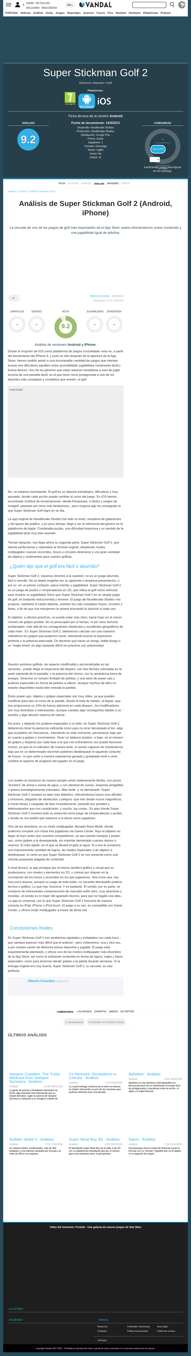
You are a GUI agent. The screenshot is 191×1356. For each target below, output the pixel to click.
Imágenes (113, 183)
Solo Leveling (33, 7)
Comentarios (65, 1012)
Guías (49, 12)
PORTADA (11, 12)
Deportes (98, 82)
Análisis (38, 12)
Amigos (113, 1011)
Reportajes (74, 12)
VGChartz (102, 1340)
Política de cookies (166, 1331)
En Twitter (127, 1011)
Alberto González (100, 295)
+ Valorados (84, 1011)
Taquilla (30, 2)
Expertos (100, 1011)
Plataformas (150, 12)
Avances (88, 12)
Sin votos (162, 168)
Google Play (103, 134)
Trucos (100, 12)
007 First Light (43, 2)
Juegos (60, 12)
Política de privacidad (137, 1331)
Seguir (158, 149)
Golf (109, 82)
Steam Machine (49, 7)
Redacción (102, 1326)
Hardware (135, 12)
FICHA (62, 183)
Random (121, 12)
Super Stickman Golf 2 (95, 72)
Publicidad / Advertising (138, 1326)
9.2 (28, 139)
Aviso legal (162, 1326)
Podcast (166, 12)
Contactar (102, 1331)
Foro (110, 12)
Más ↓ (70, 4)
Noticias (26, 12)
